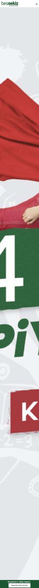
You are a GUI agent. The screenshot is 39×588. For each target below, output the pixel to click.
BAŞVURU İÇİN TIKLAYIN (19, 585)
